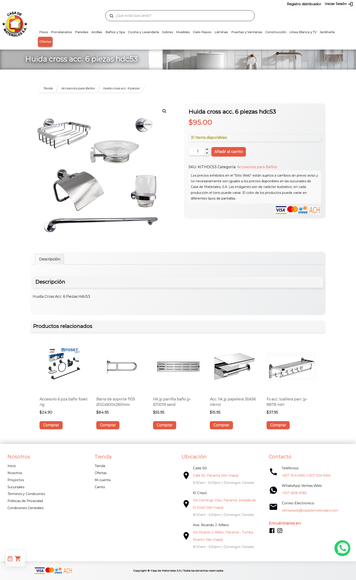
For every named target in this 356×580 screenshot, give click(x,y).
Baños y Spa (115, 32)
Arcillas (96, 32)
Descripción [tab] (49, 259)
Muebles (183, 32)
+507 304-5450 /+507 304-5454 (306, 475)
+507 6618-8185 (294, 493)
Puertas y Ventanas (246, 32)
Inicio (11, 466)
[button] (164, 111)
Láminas (221, 32)
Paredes (81, 32)
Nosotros (14, 473)
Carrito (100, 487)
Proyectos (15, 480)
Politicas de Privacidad (25, 501)
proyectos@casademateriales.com (130, 4)
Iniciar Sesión (339, 4)
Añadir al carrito (228, 152)
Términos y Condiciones (26, 494)
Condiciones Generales (25, 508)
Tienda (100, 466)
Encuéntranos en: (285, 523)
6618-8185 (203, 4)
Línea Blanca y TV (303, 32)
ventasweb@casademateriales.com (76, 4)
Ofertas (45, 41)
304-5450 (171, 4)
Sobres (167, 32)
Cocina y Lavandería (143, 32)
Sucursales (15, 487)
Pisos (43, 32)
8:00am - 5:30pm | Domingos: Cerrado (223, 515)
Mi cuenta (103, 480)
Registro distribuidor (304, 4)
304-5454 (187, 4)
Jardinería (327, 32)
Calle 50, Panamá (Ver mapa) (215, 475)
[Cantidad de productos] (199, 151)
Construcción (275, 32)
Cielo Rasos (202, 32)
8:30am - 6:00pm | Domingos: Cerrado (223, 483)
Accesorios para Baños (257, 167)
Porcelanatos (61, 32)
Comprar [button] (51, 425)
